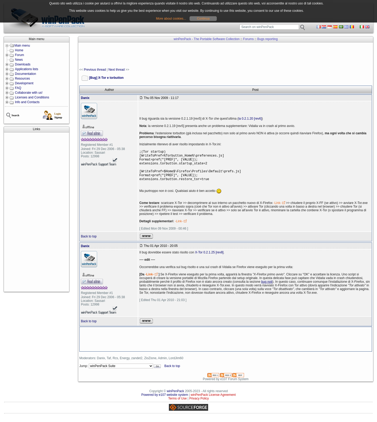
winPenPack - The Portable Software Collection (207, 39)
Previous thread (95, 69)
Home (19, 50)
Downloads (22, 64)
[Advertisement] (36, 212)
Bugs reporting (267, 39)
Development (24, 83)
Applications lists (26, 69)
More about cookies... (171, 18)
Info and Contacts (27, 102)
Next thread (116, 69)
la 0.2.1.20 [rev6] (250, 118)
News (19, 60)
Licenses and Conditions (32, 97)
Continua (203, 18)
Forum (19, 55)
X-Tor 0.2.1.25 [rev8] (209, 256)
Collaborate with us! (28, 93)
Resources (22, 78)
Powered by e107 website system (164, 399)
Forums (248, 39)
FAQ (18, 88)
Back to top (89, 240)
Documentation (25, 74)
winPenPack (175, 395)
